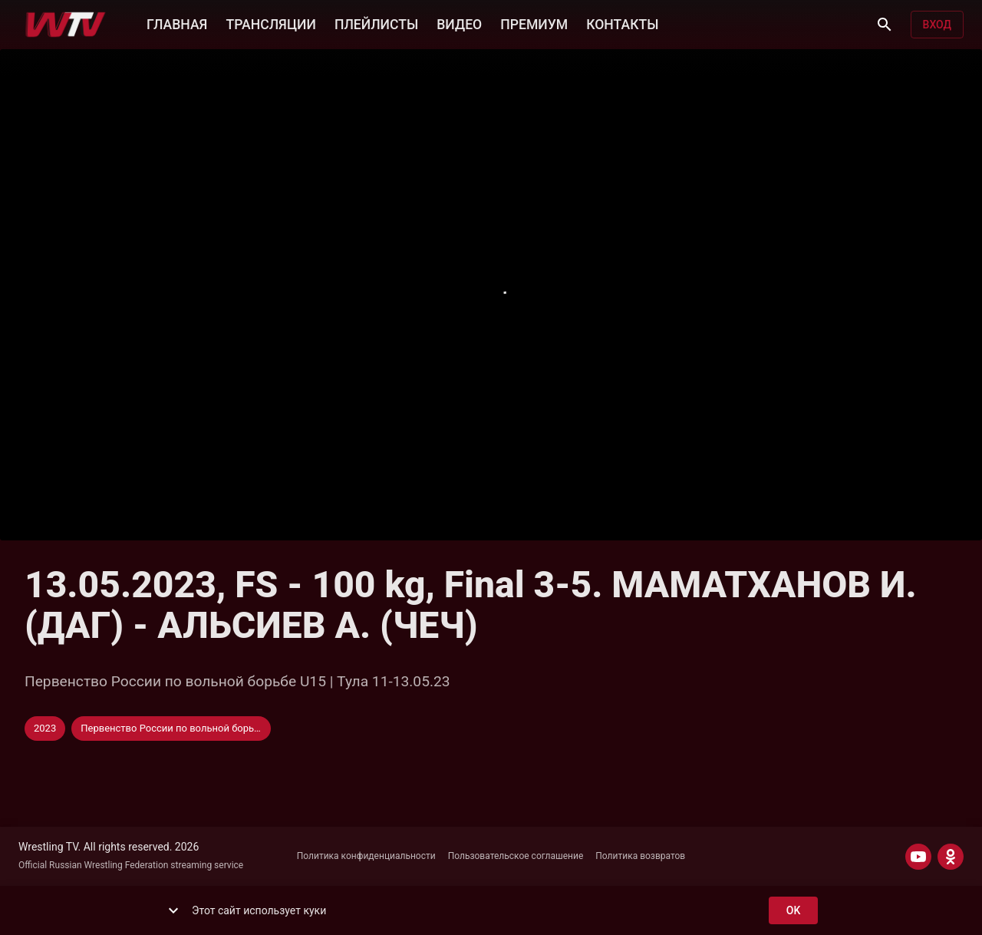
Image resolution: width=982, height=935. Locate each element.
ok (793, 911)
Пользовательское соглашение (516, 856)
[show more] (173, 910)
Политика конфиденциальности (366, 856)
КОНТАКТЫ (622, 23)
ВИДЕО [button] (459, 23)
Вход (937, 25)
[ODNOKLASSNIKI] (951, 857)
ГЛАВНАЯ (176, 23)
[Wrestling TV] (65, 24)
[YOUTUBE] (918, 857)
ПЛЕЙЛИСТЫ (376, 23)
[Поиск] (884, 24)
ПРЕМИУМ (534, 23)
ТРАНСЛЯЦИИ (270, 23)
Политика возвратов (640, 856)
